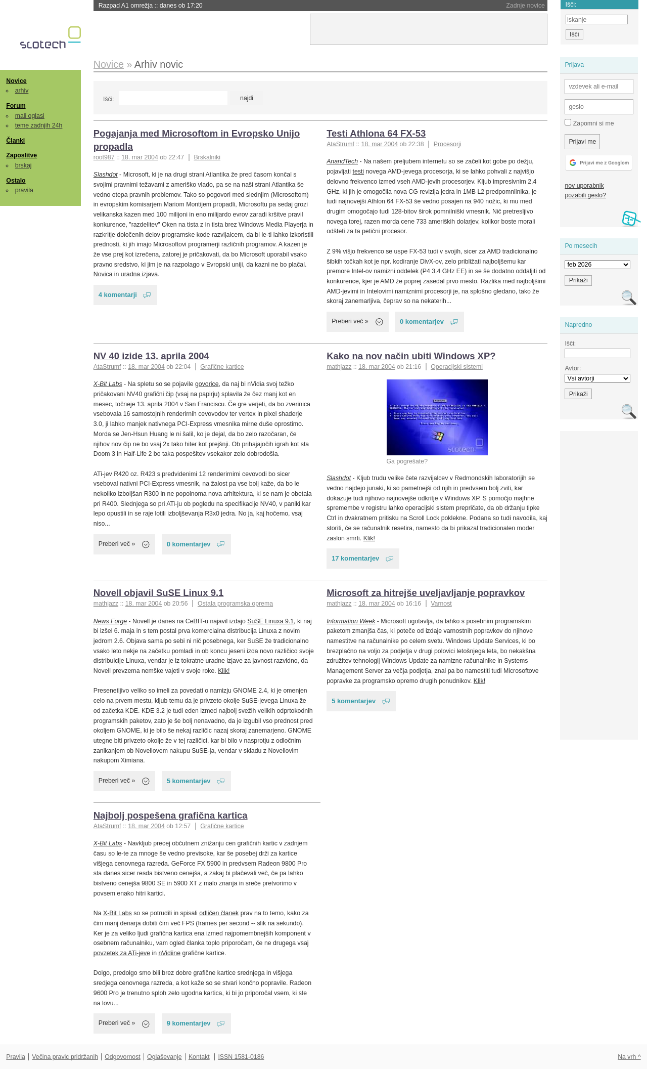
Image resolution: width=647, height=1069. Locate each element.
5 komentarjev (189, 781)
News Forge (110, 621)
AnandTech (342, 161)
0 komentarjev (422, 321)
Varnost (441, 603)
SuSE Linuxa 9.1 (270, 621)
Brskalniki (207, 157)
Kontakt (199, 1056)
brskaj (23, 165)
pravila (24, 190)
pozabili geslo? (585, 195)
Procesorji (447, 144)
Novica (103, 274)
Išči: (108, 99)
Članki (15, 140)
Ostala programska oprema (235, 603)
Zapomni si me (589, 123)
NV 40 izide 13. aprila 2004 (151, 356)
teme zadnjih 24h (39, 125)
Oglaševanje (164, 1056)
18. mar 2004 (139, 157)
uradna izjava (139, 274)
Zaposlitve (21, 155)
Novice (16, 80)
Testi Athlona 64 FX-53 (376, 133)
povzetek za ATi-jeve (122, 953)
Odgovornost (123, 1056)
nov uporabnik (584, 185)
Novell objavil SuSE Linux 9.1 (159, 592)
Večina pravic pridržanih (65, 1056)
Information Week (351, 621)
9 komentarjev (189, 1023)
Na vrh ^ (629, 1056)
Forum (15, 105)
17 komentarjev (355, 558)
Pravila (15, 1056)
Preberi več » (350, 321)
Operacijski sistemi (457, 366)
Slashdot (106, 174)
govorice (207, 384)
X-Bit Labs (108, 384)
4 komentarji (118, 294)
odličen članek (219, 913)
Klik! (369, 538)
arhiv (22, 90)
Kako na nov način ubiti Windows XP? (411, 356)
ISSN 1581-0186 (241, 1056)
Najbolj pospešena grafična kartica (171, 815)
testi (358, 171)
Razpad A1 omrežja (151, 5)
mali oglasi (29, 115)
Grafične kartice (222, 366)
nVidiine (169, 953)
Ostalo (15, 180)
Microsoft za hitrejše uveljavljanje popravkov (426, 592)
